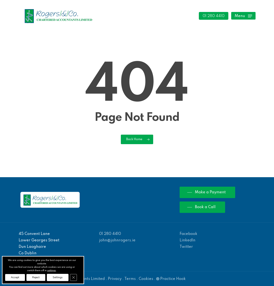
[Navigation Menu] (243, 16)
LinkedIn (187, 240)
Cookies (146, 279)
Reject (36, 277)
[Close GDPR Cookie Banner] (73, 277)
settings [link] (51, 270)
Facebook (188, 234)
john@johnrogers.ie (117, 240)
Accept (15, 277)
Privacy (115, 279)
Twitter (186, 247)
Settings (58, 277)
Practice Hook (171, 279)
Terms (130, 279)
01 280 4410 (110, 234)
